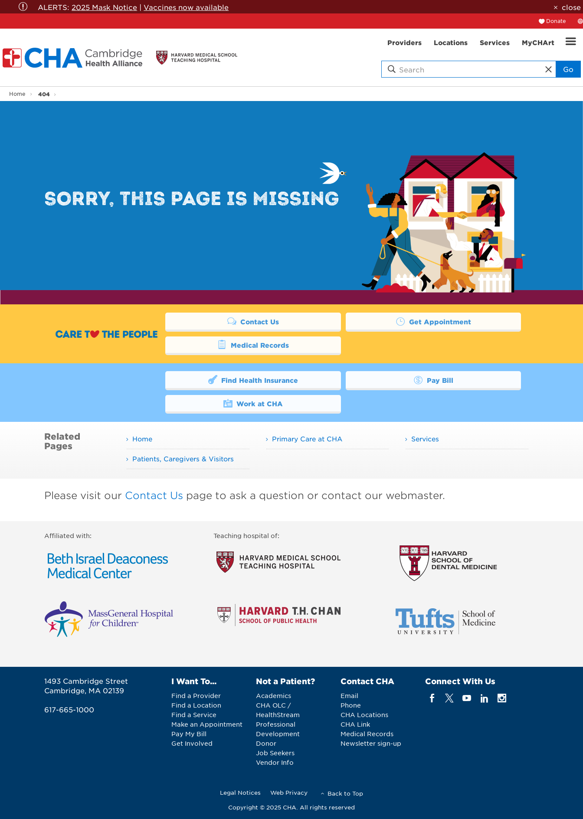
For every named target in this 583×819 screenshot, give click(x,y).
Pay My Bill (188, 733)
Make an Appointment (206, 724)
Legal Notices (240, 792)
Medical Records (253, 344)
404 (44, 94)
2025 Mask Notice (104, 7)
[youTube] (467, 698)
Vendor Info (275, 762)
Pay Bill (433, 380)
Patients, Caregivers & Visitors (183, 458)
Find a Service (193, 714)
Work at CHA (253, 403)
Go (568, 69)
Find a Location (196, 705)
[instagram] (502, 698)
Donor (266, 743)
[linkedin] (484, 698)
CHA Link (355, 724)
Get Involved (192, 743)
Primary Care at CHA (307, 438)
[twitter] (449, 698)
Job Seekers (275, 753)
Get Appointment (433, 321)
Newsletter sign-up (371, 743)
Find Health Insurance (253, 380)
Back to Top (345, 793)
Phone (351, 705)
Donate (556, 20)
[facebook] (432, 698)
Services (425, 438)
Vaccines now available (186, 7)
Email (349, 695)
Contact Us (253, 321)
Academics (273, 695)
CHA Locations (364, 714)
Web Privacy (289, 792)
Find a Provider (196, 695)
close (571, 7)
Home (17, 93)
